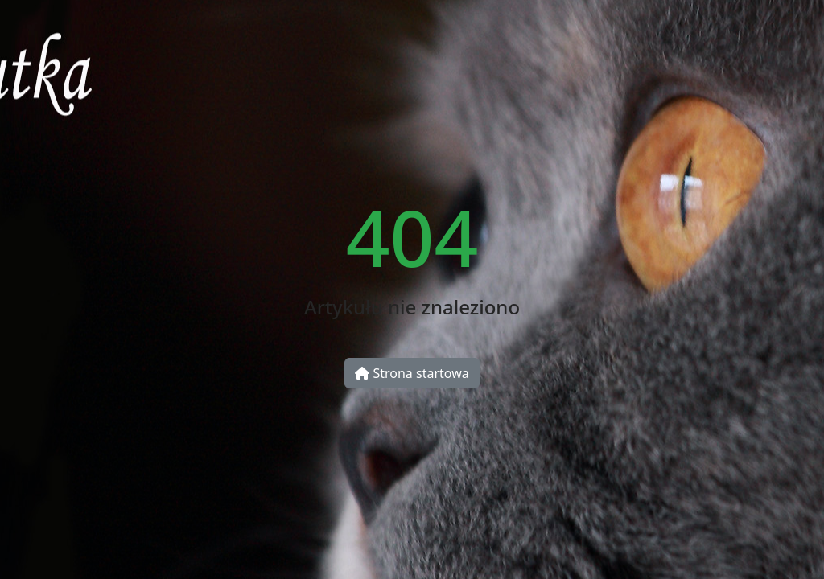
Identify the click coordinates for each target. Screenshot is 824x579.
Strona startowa (411, 373)
